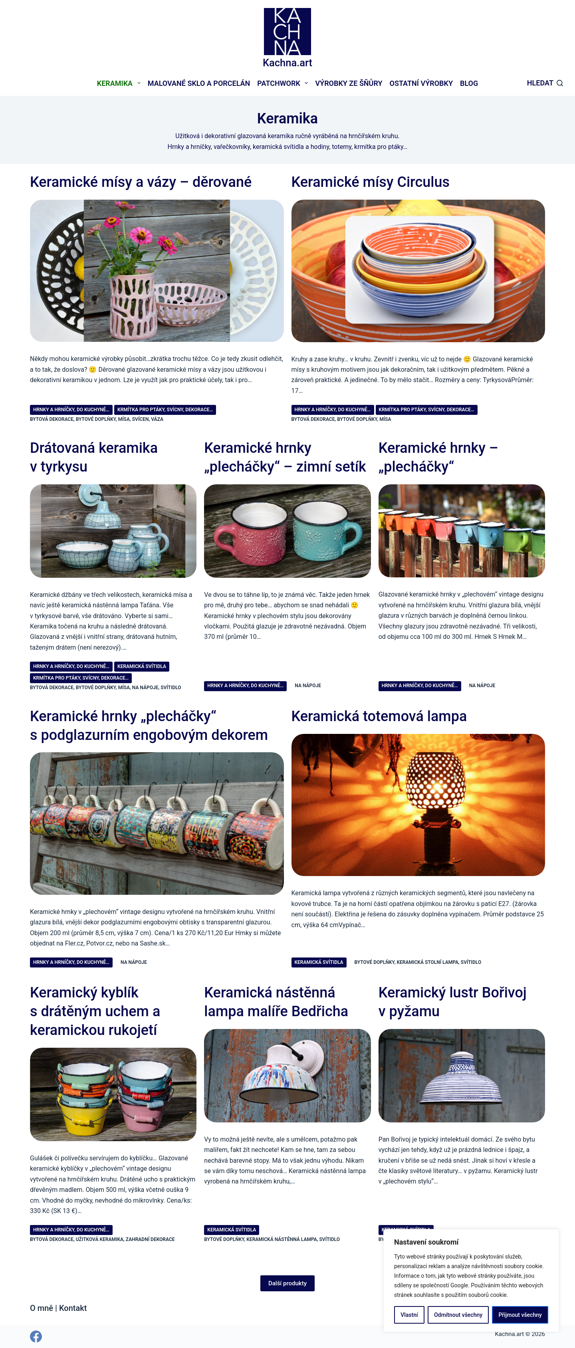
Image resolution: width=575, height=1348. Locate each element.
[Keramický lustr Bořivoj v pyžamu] (462, 1075)
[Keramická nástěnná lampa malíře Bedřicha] (287, 1075)
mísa (124, 419)
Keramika (120, 83)
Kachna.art (287, 63)
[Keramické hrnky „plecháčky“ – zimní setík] (287, 531)
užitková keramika (99, 1239)
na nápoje (145, 687)
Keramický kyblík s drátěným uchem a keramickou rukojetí (95, 1011)
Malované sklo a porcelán (199, 83)
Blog (469, 83)
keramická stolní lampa (428, 962)
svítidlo (171, 687)
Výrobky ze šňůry (348, 83)
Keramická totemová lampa (379, 716)
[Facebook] (36, 1336)
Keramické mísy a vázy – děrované (141, 182)
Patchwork (284, 83)
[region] (471, 1280)
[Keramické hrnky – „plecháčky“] (462, 531)
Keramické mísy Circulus (370, 182)
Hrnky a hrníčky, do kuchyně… (71, 409)
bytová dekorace (51, 419)
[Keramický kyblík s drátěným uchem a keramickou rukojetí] (113, 1094)
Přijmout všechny (519, 1315)
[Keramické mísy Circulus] (418, 271)
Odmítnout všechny (458, 1315)
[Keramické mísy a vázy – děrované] (157, 271)
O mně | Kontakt (58, 1308)
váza (157, 419)
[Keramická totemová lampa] (418, 805)
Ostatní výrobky (421, 83)
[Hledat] (545, 83)
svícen (140, 419)
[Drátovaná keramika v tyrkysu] (113, 531)
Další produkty (287, 1283)
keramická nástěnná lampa (281, 1239)
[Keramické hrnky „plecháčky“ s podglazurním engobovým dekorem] (157, 823)
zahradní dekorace (150, 1239)
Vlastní (409, 1315)
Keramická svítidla (141, 666)
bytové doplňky (96, 419)
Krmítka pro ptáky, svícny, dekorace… (165, 409)
